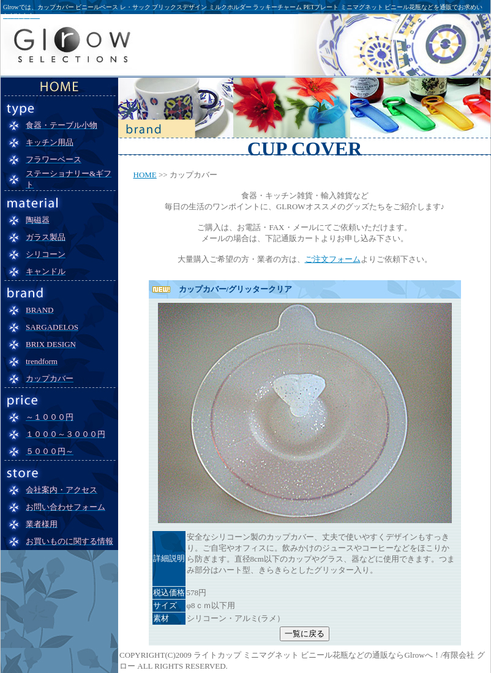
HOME (145, 174)
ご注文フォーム (333, 259)
